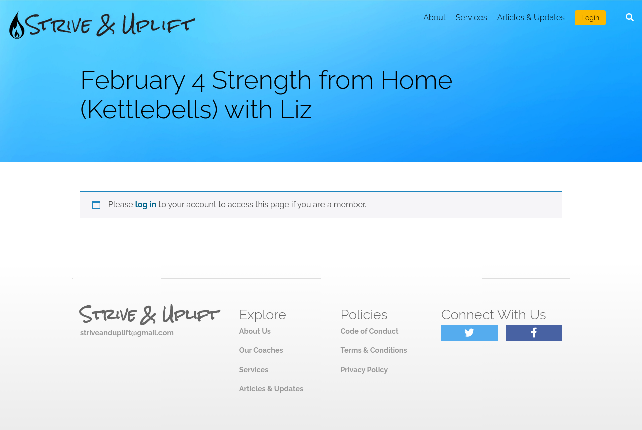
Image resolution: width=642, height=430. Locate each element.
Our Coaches (261, 350)
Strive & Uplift (149, 314)
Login (590, 18)
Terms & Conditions (373, 350)
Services (471, 17)
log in (146, 204)
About (434, 17)
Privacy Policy (364, 369)
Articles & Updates (531, 17)
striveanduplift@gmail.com (127, 332)
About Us (255, 331)
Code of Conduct (369, 331)
